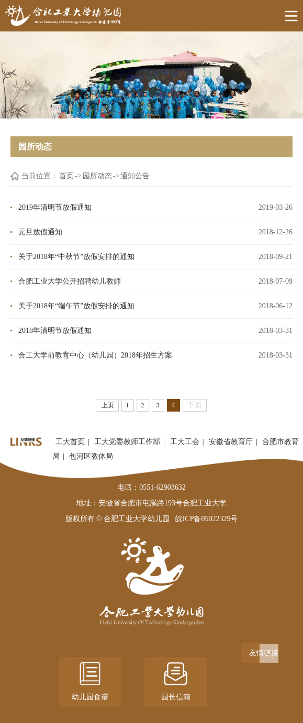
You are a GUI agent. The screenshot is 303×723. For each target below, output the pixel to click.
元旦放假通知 (40, 232)
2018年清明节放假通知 (55, 330)
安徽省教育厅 (231, 442)
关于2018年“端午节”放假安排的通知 (76, 306)
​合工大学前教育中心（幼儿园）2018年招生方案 (95, 355)
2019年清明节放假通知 (55, 207)
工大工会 (184, 442)
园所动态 (97, 176)
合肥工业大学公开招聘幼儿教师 (69, 281)
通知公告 (135, 176)
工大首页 (70, 442)
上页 (108, 405)
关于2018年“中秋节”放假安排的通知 (76, 257)
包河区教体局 (91, 456)
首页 (66, 176)
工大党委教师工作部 (127, 442)
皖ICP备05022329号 (206, 519)
